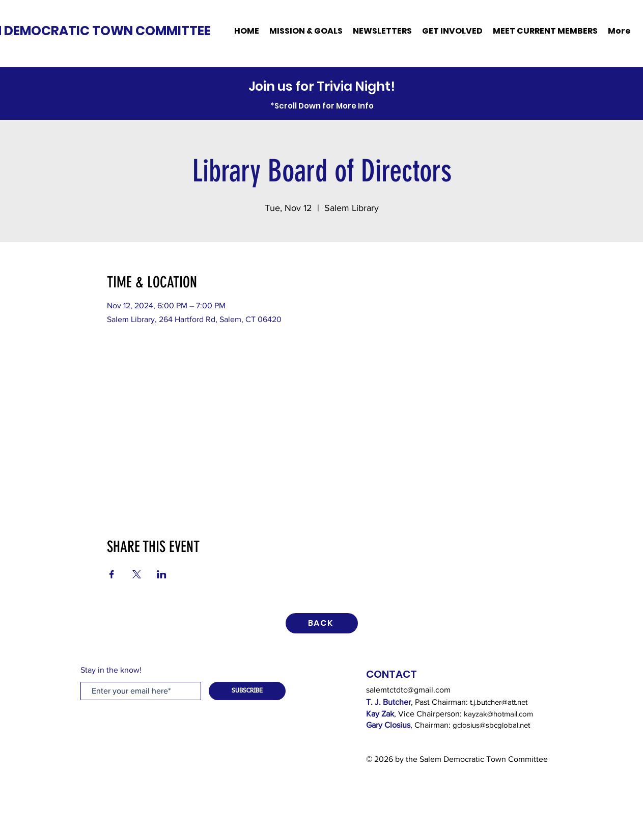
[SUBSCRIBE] (247, 691)
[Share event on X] (137, 574)
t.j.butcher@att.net (498, 702)
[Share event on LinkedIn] (161, 574)
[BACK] (322, 623)
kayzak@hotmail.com (498, 713)
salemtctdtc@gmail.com (408, 689)
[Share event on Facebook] (112, 574)
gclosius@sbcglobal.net (491, 725)
